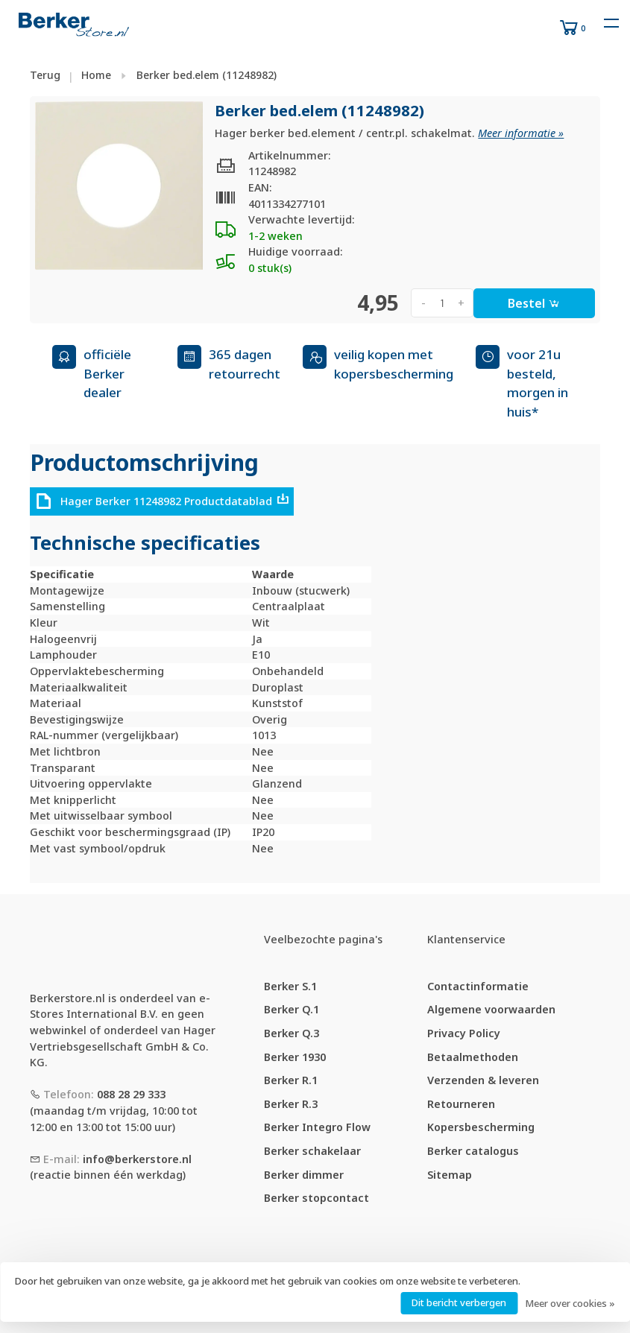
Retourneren (461, 1104)
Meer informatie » (521, 133)
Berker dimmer (304, 1175)
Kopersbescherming (481, 1127)
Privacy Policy (463, 1033)
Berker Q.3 (291, 1033)
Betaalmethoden (472, 1057)
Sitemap (449, 1175)
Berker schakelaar (312, 1151)
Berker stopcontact (316, 1198)
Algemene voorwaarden (491, 1009)
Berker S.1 (290, 986)
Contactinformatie (478, 986)
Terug (45, 75)
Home (96, 75)
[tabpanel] (119, 185)
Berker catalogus (473, 1151)
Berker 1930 (295, 1057)
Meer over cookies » (570, 1303)
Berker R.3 (291, 1104)
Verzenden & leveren (483, 1080)
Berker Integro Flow (317, 1127)
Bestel (534, 303)
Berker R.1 (291, 1080)
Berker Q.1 (291, 1009)
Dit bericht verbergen (459, 1302)
